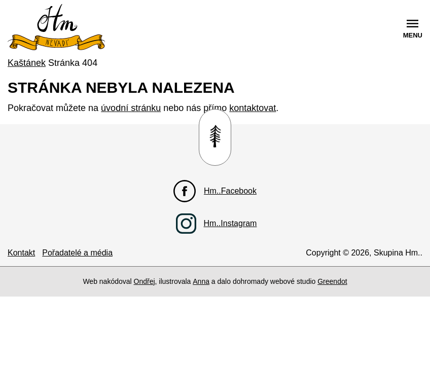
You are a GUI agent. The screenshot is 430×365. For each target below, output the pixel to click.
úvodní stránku (131, 108)
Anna (201, 281)
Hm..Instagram (230, 223)
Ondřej (144, 281)
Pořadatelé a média (77, 252)
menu (412, 35)
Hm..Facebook (230, 191)
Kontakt (21, 252)
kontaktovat (252, 108)
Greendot (332, 281)
